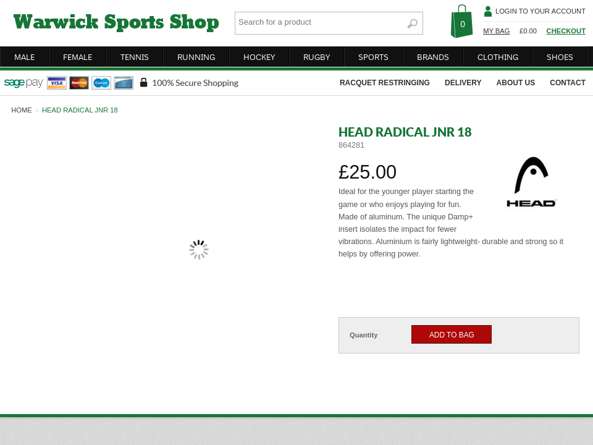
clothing (497, 57)
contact (568, 82)
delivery (463, 82)
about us (516, 82)
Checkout (566, 31)
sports (373, 57)
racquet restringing (385, 82)
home (21, 110)
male (24, 57)
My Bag (496, 31)
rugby (316, 57)
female (77, 57)
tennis (134, 57)
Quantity (363, 335)
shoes (560, 57)
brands (433, 57)
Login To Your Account (540, 11)
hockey (259, 57)
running (196, 57)
